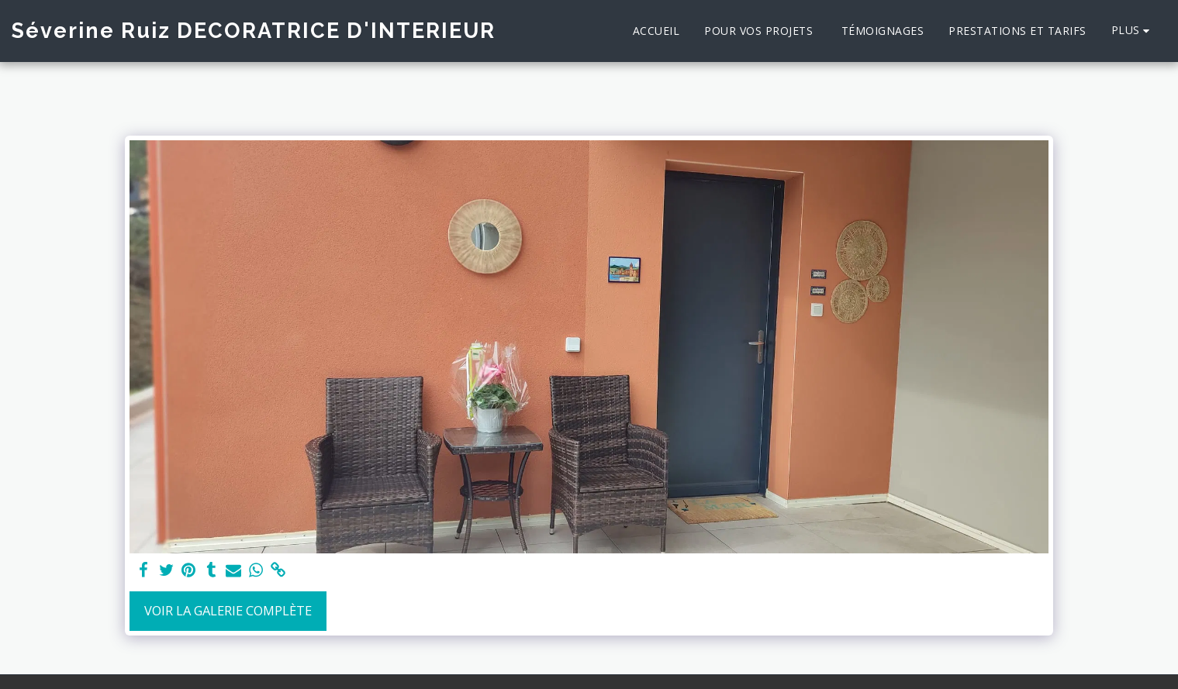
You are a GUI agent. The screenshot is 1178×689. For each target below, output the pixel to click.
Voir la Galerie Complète (228, 610)
